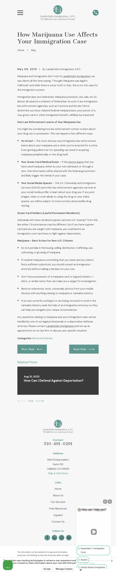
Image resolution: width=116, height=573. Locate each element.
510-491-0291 (58, 443)
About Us (58, 495)
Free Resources (58, 508)
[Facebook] (47, 537)
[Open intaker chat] (80, 569)
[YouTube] (68, 537)
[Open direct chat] (105, 501)
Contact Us (58, 521)
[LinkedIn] (54, 537)
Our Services (58, 502)
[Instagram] (61, 537)
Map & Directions (58, 473)
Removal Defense (42, 338)
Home (58, 488)
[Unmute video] (94, 532)
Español (58, 515)
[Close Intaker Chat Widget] (110, 501)
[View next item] (39, 401)
